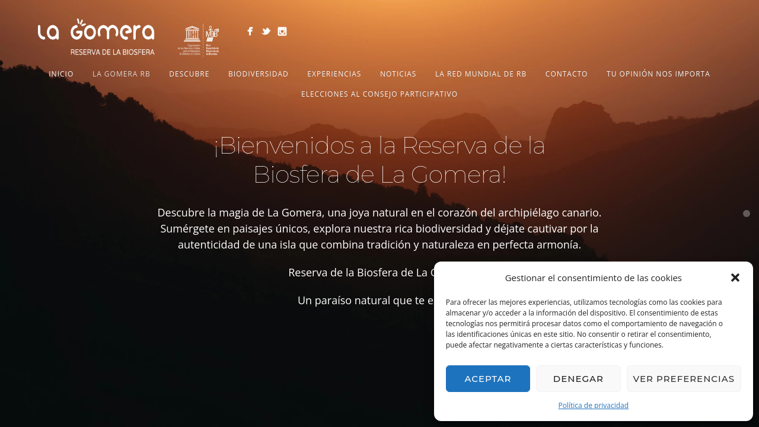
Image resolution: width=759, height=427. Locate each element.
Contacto (567, 74)
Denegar (578, 378)
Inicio (61, 74)
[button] (735, 277)
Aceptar (487, 378)
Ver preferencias (684, 378)
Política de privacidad (594, 405)
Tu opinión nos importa (658, 74)
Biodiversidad (258, 74)
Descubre (189, 74)
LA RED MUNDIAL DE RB (481, 74)
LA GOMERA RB (122, 74)
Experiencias (334, 74)
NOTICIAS (398, 74)
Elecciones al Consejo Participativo (379, 94)
